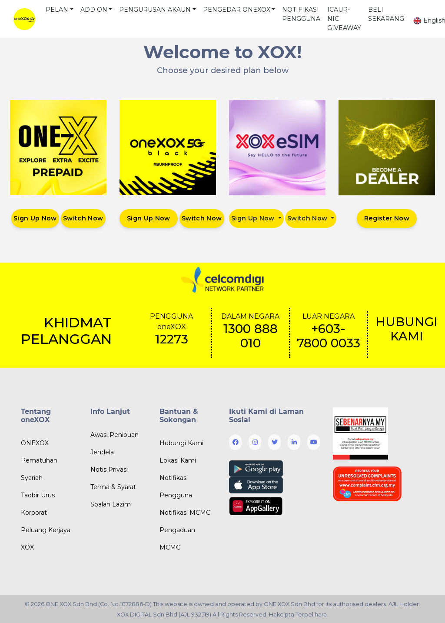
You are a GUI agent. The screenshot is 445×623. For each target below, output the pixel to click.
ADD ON (93, 9)
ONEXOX (35, 443)
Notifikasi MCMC (184, 512)
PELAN (57, 9)
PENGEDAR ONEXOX (236, 9)
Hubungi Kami (181, 443)
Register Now (386, 218)
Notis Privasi (109, 469)
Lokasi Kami (177, 460)
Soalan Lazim (110, 504)
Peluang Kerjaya (45, 530)
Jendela (102, 452)
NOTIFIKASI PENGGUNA (301, 14)
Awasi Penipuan (114, 435)
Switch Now (83, 218)
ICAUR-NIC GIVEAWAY (344, 19)
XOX (27, 547)
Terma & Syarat (113, 487)
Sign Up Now (35, 218)
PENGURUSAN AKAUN (155, 9)
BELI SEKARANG (386, 14)
